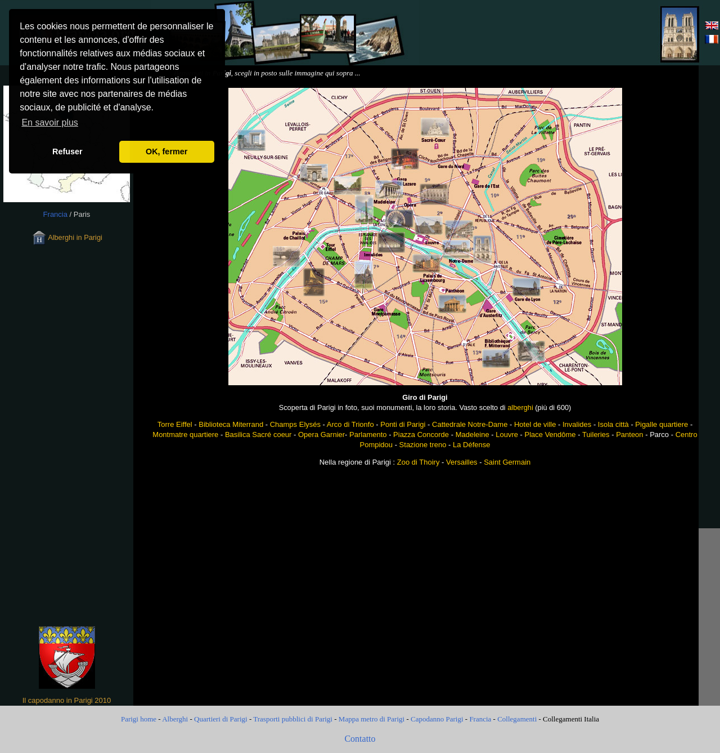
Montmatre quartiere (185, 434)
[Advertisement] (543, 33)
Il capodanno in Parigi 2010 (66, 700)
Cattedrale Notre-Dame (469, 424)
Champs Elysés (295, 424)
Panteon (629, 434)
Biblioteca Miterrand (231, 424)
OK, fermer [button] (166, 151)
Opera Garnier (321, 434)
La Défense (471, 444)
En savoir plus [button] (49, 122)
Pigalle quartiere (661, 424)
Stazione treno (423, 444)
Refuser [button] (67, 151)
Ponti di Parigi (402, 424)
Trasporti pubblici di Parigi (292, 719)
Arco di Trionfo (350, 424)
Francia (480, 719)
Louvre (507, 434)
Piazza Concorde (421, 434)
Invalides (576, 424)
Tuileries (596, 434)
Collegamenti (517, 719)
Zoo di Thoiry (418, 462)
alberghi (520, 407)
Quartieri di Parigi (221, 719)
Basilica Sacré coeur (258, 434)
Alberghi (175, 719)
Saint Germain (507, 462)
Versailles (462, 462)
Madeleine (472, 434)
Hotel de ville (535, 424)
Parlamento (367, 434)
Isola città (613, 424)
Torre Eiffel (175, 424)
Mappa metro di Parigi (371, 719)
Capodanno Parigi (437, 719)
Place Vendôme (550, 434)
